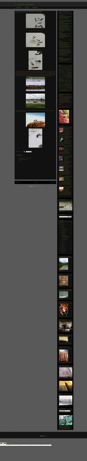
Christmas (61, 72)
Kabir (63, 78)
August (62, 233)
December (63, 229)
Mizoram (35, 7)
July (62, 242)
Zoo (67, 90)
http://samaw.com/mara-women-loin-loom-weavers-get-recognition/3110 (65, 45)
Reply (19, 161)
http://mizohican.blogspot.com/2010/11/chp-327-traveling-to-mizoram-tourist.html (65, 24)
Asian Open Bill (67, 67)
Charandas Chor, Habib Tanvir (67, 138)
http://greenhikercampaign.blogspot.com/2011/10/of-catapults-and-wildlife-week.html (65, 59)
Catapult (62, 70)
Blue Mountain (65, 69)
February (63, 250)
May (62, 245)
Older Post (53, 182)
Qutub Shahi (61, 83)
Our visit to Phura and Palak (67, 168)
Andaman (60, 67)
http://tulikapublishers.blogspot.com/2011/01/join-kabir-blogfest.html (65, 36)
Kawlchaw (68, 78)
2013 (61, 222)
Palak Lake (65, 82)
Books (27, 7)
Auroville (60, 68)
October (63, 232)
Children (60, 71)
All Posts (19, 7)
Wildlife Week (62, 90)
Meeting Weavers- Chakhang (67, 129)
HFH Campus (67, 75)
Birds (60, 69)
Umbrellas (66, 88)
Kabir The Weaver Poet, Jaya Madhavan (67, 157)
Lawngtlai (61, 79)
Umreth (70, 88)
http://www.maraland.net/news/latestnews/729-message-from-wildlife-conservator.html (65, 17)
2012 (61, 224)
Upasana (61, 89)
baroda (64, 68)
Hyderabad (69, 77)
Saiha (65, 85)
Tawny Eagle (62, 87)
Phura (69, 82)
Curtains (65, 72)
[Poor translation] (4, 444)
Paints (61, 82)
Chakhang (68, 70)
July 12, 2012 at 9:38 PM (27, 158)
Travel (67, 87)
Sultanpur (70, 86)
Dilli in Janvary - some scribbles (67, 188)
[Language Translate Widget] (64, 410)
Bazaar (69, 68)
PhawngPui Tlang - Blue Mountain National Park (67, 178)
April (62, 247)
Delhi (69, 72)
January (63, 251)
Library (68, 79)
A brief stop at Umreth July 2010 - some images (65, 236)
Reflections (68, 84)
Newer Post (18, 182)
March (62, 248)
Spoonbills (65, 86)
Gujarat (68, 74)
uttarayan (65, 89)
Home (35, 182)
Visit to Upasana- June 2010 (64, 240)
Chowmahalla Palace (67, 71)
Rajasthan (66, 83)
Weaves (70, 89)
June (62, 243)
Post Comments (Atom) (38, 186)
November (63, 230)
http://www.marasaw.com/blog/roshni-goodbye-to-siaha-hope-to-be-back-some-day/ (65, 52)
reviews (60, 85)
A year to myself (24, 4)
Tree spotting (61, 88)
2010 (61, 227)
